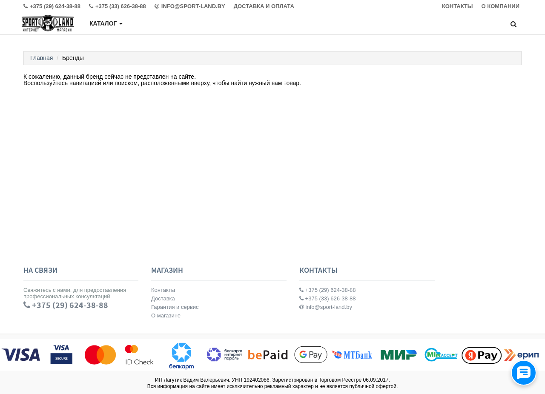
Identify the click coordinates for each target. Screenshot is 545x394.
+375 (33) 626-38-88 (327, 298)
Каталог (106, 23)
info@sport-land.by (325, 307)
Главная (41, 57)
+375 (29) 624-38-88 (327, 290)
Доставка (163, 298)
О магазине (166, 315)
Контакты (163, 290)
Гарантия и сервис (175, 307)
